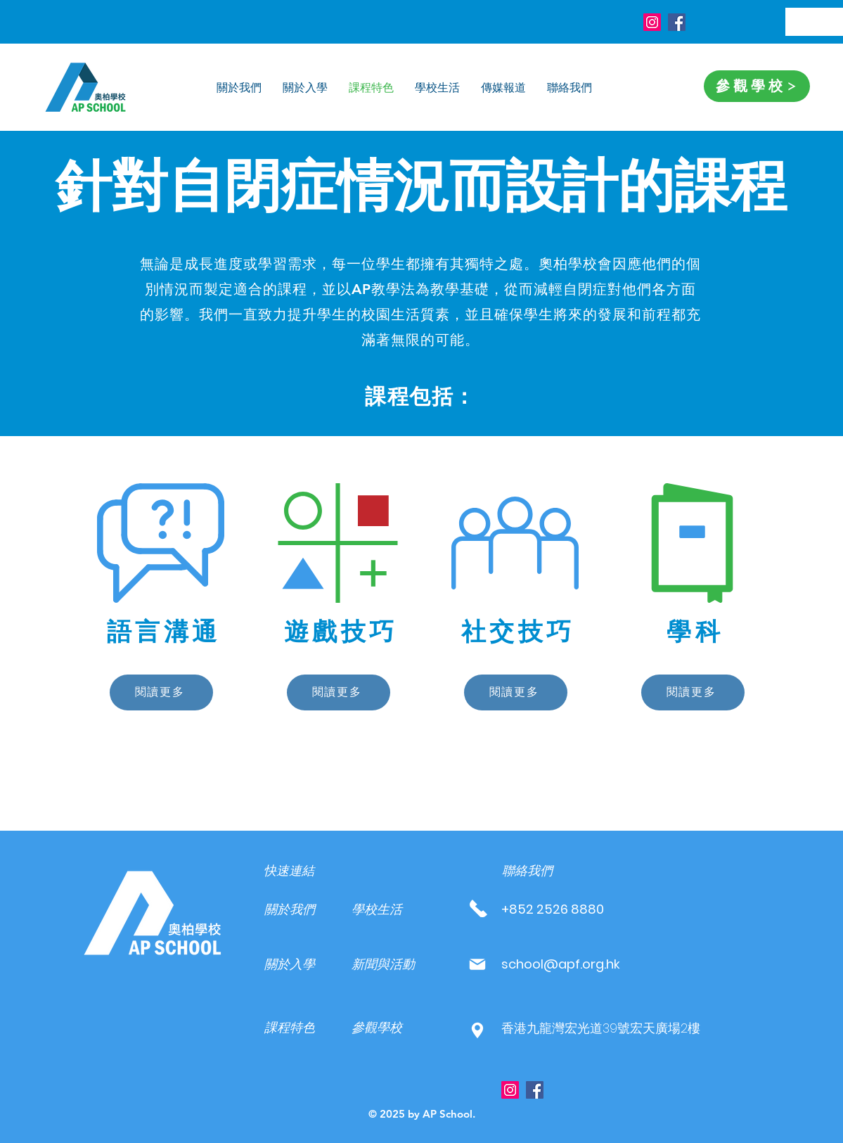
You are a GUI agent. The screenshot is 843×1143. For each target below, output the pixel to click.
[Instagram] (652, 22)
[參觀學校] (757, 86)
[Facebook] (677, 22)
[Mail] (478, 964)
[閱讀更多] (161, 692)
